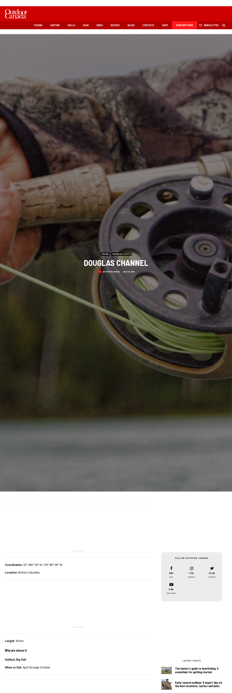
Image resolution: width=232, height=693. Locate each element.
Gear (86, 25)
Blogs (131, 25)
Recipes (115, 25)
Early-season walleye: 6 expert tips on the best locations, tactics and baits (198, 684)
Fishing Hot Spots (121, 254)
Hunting (55, 25)
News (100, 25)
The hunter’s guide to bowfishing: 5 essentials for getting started (196, 670)
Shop (165, 25)
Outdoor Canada (111, 272)
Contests (148, 25)
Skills (71, 25)
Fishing (38, 25)
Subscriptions (184, 25)
